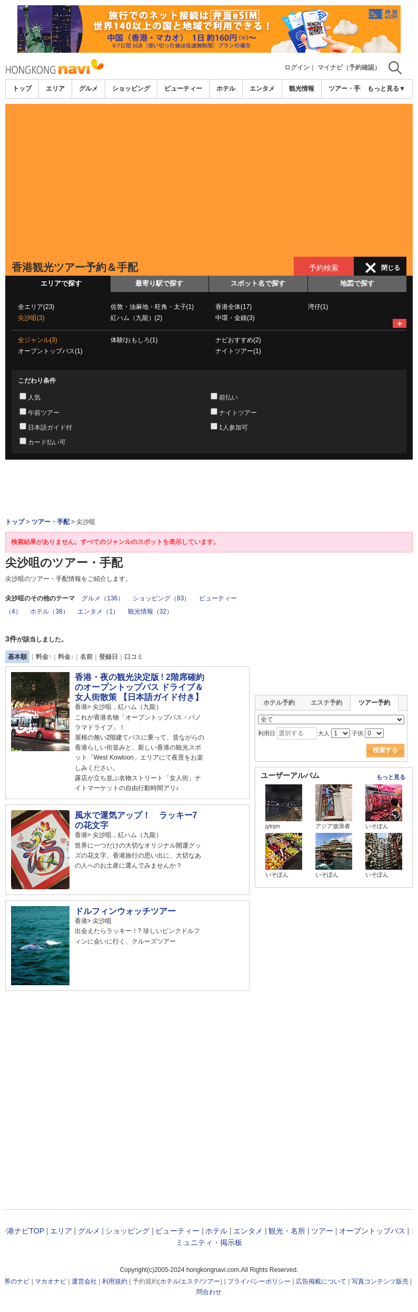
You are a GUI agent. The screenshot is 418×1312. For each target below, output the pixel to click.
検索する (385, 750)
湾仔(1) (318, 306)
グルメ (88, 88)
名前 (86, 656)
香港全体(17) (233, 306)
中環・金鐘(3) (235, 318)
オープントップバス (372, 1231)
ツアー (322, 1231)
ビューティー (183, 88)
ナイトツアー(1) (238, 351)
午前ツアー (43, 412)
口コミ (133, 656)
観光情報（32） (150, 611)
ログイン (297, 67)
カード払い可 (47, 442)
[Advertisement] (209, 177)
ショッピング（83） (161, 598)
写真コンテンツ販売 (380, 1281)
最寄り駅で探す (159, 283)
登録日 (108, 656)
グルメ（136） (103, 598)
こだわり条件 (37, 380)
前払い (228, 397)
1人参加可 (233, 427)
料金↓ (66, 656)
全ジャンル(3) (37, 340)
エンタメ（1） (98, 611)
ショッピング (131, 88)
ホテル (225, 88)
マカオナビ (50, 1281)
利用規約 (114, 1281)
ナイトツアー (238, 412)
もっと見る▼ (386, 88)
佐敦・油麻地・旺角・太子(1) (152, 306)
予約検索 (324, 268)
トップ (22, 88)
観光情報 (301, 88)
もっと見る (390, 777)
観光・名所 (286, 1231)
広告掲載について (321, 1281)
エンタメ (262, 88)
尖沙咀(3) (31, 318)
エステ (190, 1281)
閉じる (390, 267)
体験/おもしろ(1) (134, 340)
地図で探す (357, 283)
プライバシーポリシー (259, 1281)
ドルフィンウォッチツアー (125, 911)
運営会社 (84, 1281)
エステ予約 (326, 702)
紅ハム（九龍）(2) (137, 318)
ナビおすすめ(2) (238, 340)
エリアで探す (61, 283)
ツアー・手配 (347, 88)
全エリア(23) (36, 306)
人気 (34, 397)
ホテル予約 (279, 702)
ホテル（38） (49, 611)
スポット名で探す (258, 283)
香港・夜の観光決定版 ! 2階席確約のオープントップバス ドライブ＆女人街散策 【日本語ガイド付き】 (140, 687)
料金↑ (44, 656)
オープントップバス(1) (50, 351)
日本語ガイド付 (50, 427)
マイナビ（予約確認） (349, 67)
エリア (55, 88)
